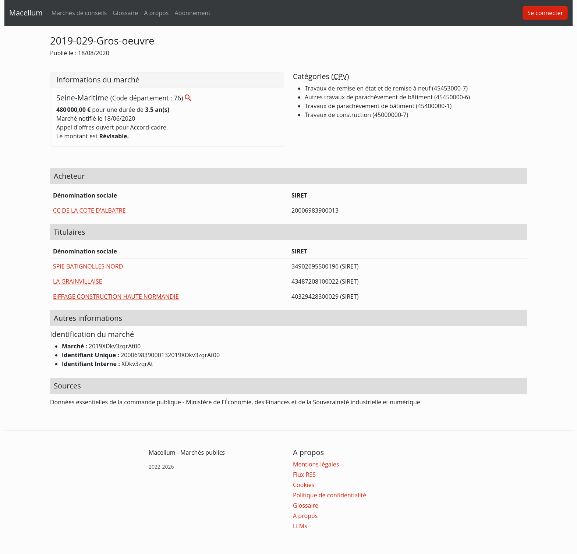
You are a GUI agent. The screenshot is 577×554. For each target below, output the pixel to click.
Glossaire (125, 13)
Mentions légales (316, 464)
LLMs (300, 526)
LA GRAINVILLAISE (77, 281)
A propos (156, 13)
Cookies (303, 485)
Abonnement (192, 13)
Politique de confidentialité (329, 495)
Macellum (26, 13)
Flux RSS (304, 474)
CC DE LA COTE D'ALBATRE (89, 210)
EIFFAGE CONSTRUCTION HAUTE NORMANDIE (116, 296)
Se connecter (545, 13)
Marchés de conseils (79, 13)
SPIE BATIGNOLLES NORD (88, 266)
